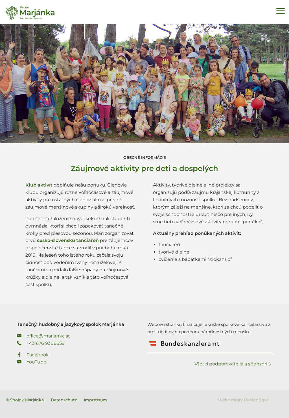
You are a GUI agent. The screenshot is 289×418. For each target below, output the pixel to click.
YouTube (31, 362)
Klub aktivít (39, 185)
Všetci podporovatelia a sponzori (233, 364)
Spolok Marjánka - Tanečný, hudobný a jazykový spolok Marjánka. (30, 13)
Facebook (33, 355)
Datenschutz (64, 399)
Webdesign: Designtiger (243, 399)
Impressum (95, 399)
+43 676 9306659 (41, 343)
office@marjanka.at (43, 336)
